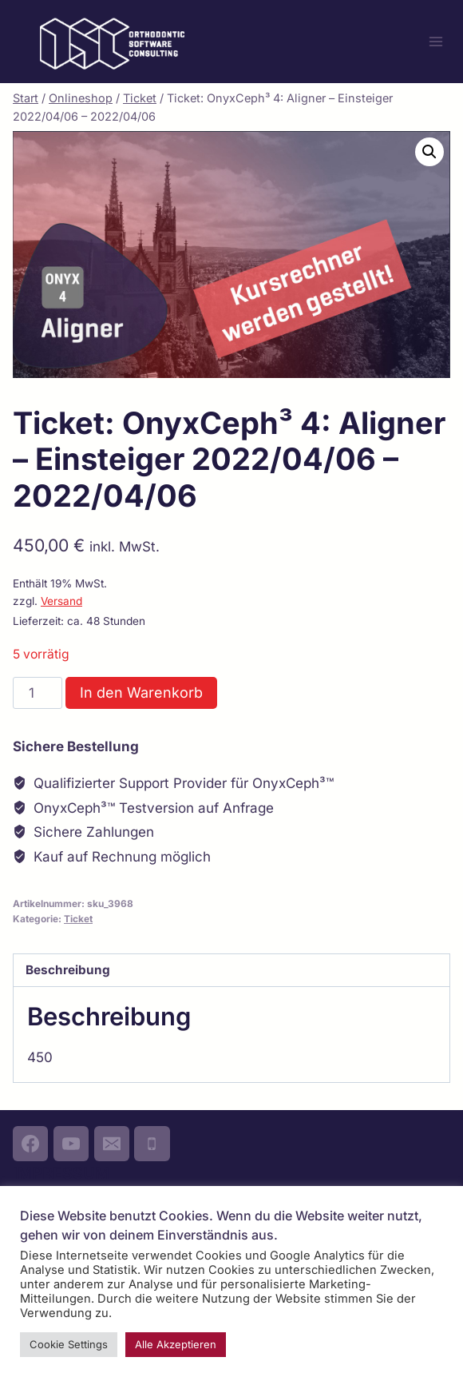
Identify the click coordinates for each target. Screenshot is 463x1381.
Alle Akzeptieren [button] (175, 1344)
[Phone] (151, 1143)
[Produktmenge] (37, 693)
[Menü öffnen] (435, 41)
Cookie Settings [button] (69, 1344)
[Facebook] (30, 1143)
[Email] (111, 1143)
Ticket (78, 919)
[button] (429, 151)
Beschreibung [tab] (68, 969)
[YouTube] (71, 1143)
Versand (61, 601)
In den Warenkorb (141, 692)
